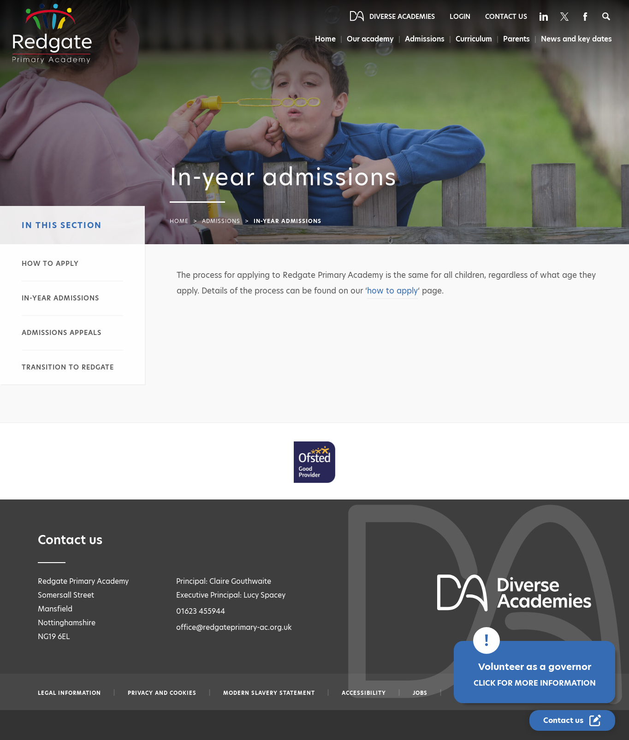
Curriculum (473, 39)
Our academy (368, 39)
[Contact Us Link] (572, 720)
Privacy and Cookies (162, 693)
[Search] (606, 16)
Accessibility (364, 693)
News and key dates (576, 39)
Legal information (69, 693)
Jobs (420, 693)
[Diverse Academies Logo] (52, 34)
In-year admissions (60, 298)
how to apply (392, 290)
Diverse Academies (402, 16)
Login (460, 16)
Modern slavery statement (269, 693)
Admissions (424, 39)
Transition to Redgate (68, 367)
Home (323, 39)
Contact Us (506, 16)
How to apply (50, 263)
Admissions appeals (61, 332)
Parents (516, 39)
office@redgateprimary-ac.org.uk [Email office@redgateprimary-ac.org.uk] (234, 627)
